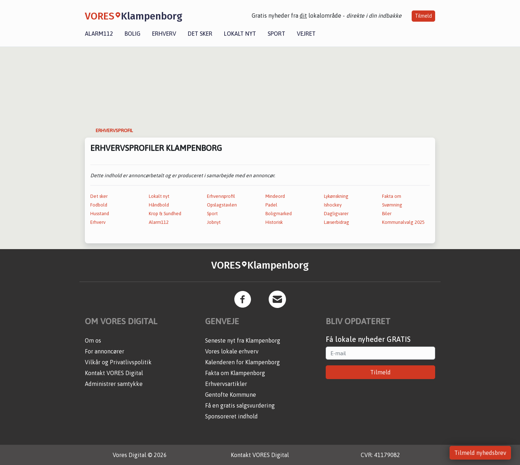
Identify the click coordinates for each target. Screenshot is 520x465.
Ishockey (333, 205)
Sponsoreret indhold (231, 416)
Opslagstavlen (222, 205)
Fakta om (391, 196)
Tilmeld (423, 16)
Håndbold (159, 205)
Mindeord (275, 196)
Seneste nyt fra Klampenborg (242, 340)
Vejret (306, 33)
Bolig (132, 33)
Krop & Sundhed (165, 213)
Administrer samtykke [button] (114, 384)
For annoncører (104, 351)
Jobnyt (214, 222)
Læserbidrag (336, 222)
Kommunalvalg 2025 (403, 222)
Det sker (200, 33)
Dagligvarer (336, 213)
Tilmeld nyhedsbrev (480, 452)
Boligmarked (278, 213)
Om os (93, 340)
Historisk (274, 222)
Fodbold (98, 205)
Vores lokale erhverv (232, 351)
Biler (386, 213)
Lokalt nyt (240, 33)
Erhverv (164, 33)
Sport (276, 33)
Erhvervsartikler (226, 384)
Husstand (99, 213)
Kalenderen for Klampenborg (242, 362)
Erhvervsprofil (221, 196)
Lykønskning (336, 196)
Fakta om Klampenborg (235, 373)
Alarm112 (99, 33)
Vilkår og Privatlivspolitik (118, 362)
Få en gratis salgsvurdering (240, 405)
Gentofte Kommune (230, 394)
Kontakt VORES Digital (114, 373)
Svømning (392, 205)
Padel (271, 205)
